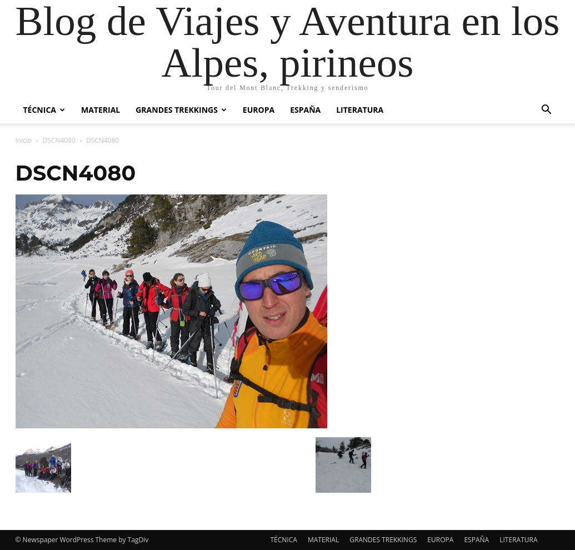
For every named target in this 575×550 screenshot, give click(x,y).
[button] (546, 111)
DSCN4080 (59, 140)
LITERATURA (359, 109)
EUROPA (258, 109)
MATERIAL (100, 109)
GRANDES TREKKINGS (181, 109)
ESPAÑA (305, 109)
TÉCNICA (44, 109)
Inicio (24, 140)
